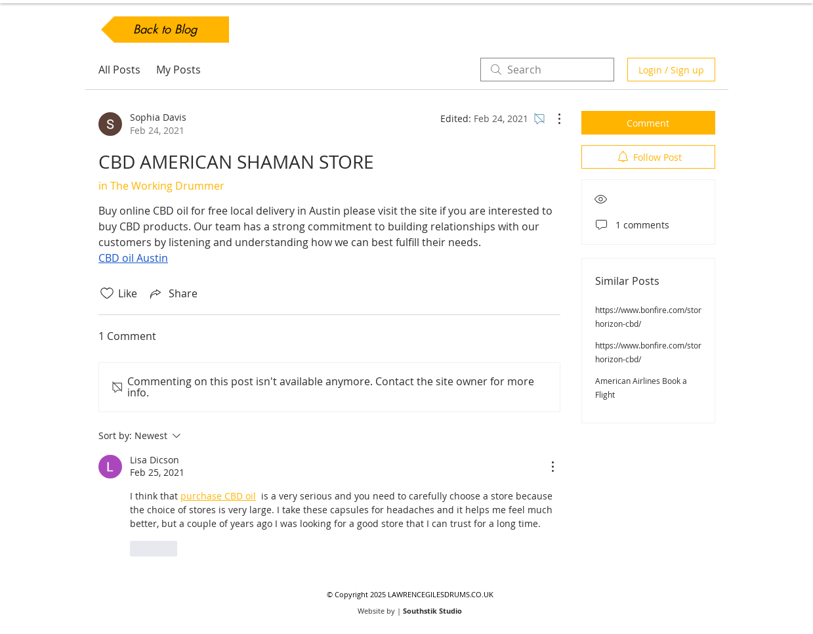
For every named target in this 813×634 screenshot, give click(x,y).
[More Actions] (552, 119)
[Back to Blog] (165, 29)
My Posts (178, 69)
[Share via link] (173, 293)
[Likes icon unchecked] (106, 293)
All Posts (119, 69)
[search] (547, 69)
